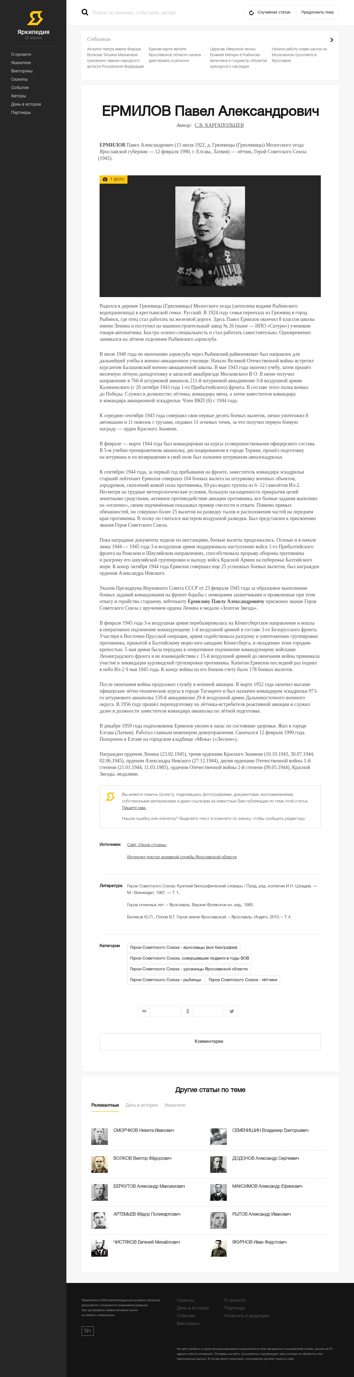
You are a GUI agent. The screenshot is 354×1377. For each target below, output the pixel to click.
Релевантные (105, 1106)
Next (331, 40)
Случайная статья (273, 12)
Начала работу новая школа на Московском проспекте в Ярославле (299, 55)
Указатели (175, 1106)
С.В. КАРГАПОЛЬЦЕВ (219, 125)
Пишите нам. (134, 808)
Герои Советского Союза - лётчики (243, 980)
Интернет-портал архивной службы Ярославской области (182, 857)
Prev (322, 40)
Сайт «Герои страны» (147, 845)
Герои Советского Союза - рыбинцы (165, 980)
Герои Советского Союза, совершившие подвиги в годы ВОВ (189, 958)
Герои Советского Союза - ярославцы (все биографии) (183, 948)
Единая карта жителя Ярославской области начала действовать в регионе (175, 55)
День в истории (142, 1106)
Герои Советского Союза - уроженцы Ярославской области (189, 969)
